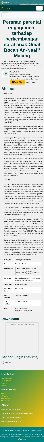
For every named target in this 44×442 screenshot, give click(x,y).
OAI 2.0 (33, 437)
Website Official (6, 378)
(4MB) (20, 82)
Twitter (4, 396)
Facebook (5, 394)
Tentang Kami (6, 380)
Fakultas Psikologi (21, 284)
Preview (33, 82)
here (24, 439)
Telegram (5, 400)
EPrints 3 (18, 437)
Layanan (4, 383)
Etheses (5, 8)
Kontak (3, 385)
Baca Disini (17, 82)
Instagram (5, 398)
